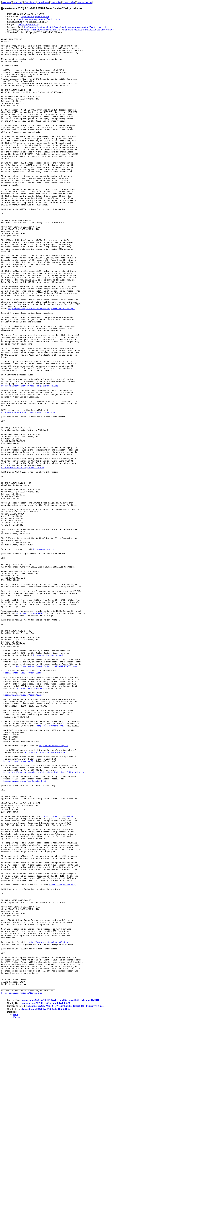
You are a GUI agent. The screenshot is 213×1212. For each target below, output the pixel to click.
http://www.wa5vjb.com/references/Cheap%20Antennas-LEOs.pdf (41, 362)
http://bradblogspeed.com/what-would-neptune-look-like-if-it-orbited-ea (44, 919)
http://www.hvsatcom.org (50, 863)
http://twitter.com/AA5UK (30, 728)
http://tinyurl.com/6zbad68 (18, 906)
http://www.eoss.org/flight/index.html (25, 929)
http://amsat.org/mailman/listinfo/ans (40, 27)
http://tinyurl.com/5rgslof (32, 818)
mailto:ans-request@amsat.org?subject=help (39, 19)
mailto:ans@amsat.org (28, 24)
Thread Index (68, 2)
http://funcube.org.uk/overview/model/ (46, 895)
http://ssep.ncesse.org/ (62, 1054)
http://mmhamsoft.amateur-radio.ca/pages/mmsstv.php (30, 455)
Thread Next (43, 2)
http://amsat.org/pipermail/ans (35, 16)
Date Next (17, 2)
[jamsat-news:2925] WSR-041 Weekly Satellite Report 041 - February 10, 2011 (60, 1191)
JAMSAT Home (84, 2)
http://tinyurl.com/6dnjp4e (58, 972)
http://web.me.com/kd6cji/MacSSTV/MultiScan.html (28, 487)
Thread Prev (30, 2)
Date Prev (6, 2)
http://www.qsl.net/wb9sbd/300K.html (49, 1123)
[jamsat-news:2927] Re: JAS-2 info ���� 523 (45, 1194)
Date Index (56, 2)
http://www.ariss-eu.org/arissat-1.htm (22, 553)
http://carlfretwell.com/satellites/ (24, 800)
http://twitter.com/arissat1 (48, 778)
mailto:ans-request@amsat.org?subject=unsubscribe (87, 29)
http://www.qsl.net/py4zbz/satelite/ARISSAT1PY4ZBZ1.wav (46, 792)
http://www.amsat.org (44, 651)
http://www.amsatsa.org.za (53, 887)
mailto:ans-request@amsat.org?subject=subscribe (84, 27)
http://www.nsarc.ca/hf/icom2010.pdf (24, 826)
